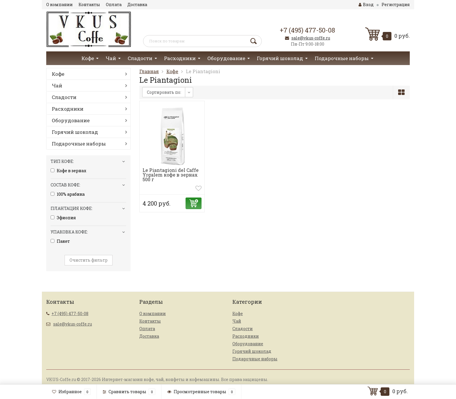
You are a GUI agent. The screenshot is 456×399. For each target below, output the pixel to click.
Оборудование (226, 58)
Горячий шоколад (280, 58)
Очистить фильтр (89, 260)
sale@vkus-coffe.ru (310, 38)
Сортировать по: (164, 92)
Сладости (140, 58)
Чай (111, 58)
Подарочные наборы (342, 58)
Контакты (89, 4)
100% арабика (68, 194)
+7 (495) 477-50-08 (307, 30)
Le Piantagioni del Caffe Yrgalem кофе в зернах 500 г (170, 174)
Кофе (87, 58)
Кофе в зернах (68, 170)
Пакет (60, 241)
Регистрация (396, 4)
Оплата (114, 4)
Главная (149, 71)
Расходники (180, 58)
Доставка (137, 4)
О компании (59, 4)
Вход (366, 4)
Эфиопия (63, 217)
